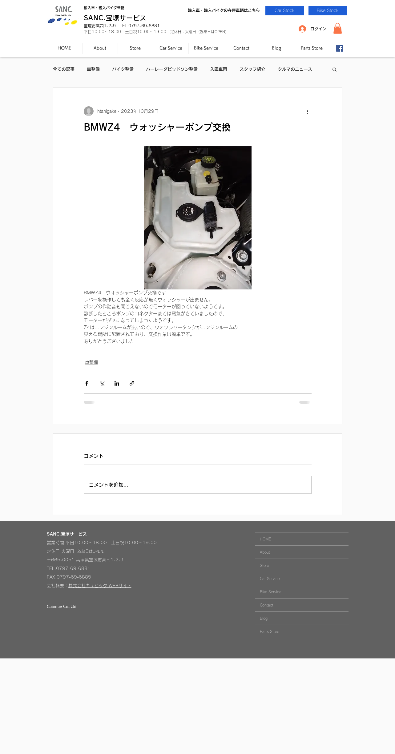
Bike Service (270, 592)
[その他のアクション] (308, 111)
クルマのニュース (295, 69)
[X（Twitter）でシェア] (102, 383)
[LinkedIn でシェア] (117, 383)
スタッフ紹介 (252, 69)
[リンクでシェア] (132, 383)
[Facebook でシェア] (87, 383)
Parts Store (269, 631)
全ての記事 (64, 69)
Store (264, 565)
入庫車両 (218, 69)
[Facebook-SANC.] (339, 48)
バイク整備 (123, 69)
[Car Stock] (284, 10)
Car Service (270, 578)
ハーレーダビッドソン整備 (172, 69)
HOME (265, 539)
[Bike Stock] (327, 10)
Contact (266, 605)
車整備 (93, 69)
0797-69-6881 (73, 568)
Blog (264, 618)
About (265, 552)
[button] (337, 28)
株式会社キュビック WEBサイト (99, 585)
